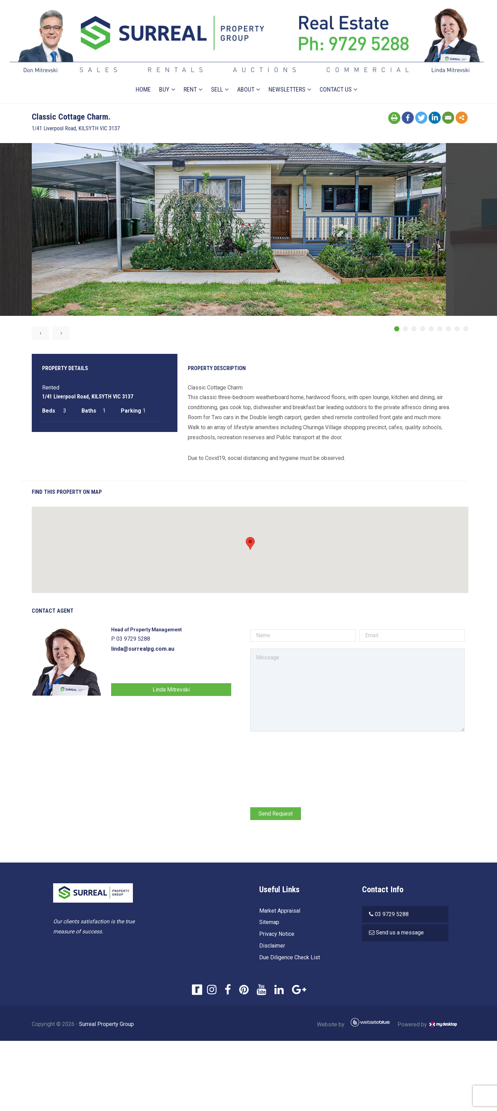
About (246, 80)
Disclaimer (270, 946)
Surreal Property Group (116, 1024)
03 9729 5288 (394, 915)
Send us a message (402, 933)
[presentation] (300, 753)
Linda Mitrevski (177, 690)
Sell (217, 80)
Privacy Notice (274, 935)
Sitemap (267, 923)
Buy (164, 80)
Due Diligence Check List (287, 958)
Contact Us (336, 80)
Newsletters (287, 80)
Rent (190, 80)
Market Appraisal (277, 911)
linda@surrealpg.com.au (152, 650)
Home (143, 80)
